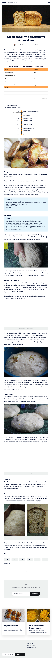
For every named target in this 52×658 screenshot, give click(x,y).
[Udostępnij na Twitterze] (7, 559)
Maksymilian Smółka (21, 44)
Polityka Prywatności (31, 645)
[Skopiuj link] (45, 559)
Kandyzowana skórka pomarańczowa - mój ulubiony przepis (36, 626)
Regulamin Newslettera (31, 647)
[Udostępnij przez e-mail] (37, 559)
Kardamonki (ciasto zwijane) (11, 626)
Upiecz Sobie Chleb (9, 2)
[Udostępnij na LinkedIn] (22, 559)
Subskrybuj (35, 593)
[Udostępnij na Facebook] (15, 559)
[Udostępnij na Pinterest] (30, 559)
